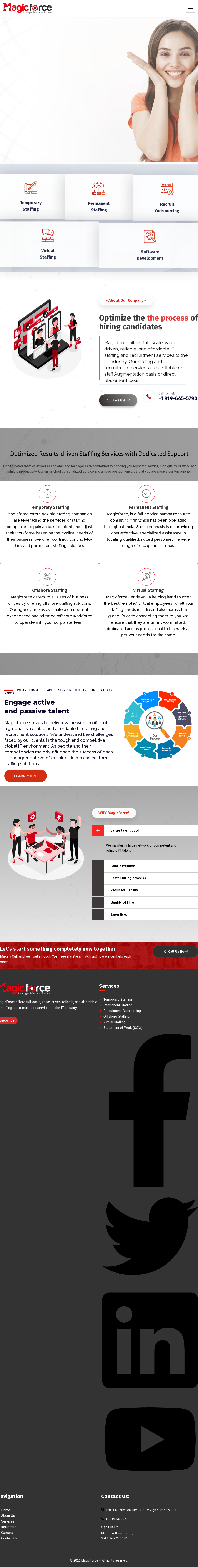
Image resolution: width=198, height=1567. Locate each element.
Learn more (25, 776)
